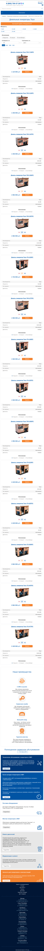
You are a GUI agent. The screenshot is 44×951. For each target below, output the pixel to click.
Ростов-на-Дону (22, 940)
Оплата (22, 889)
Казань (22, 926)
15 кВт (24, 29)
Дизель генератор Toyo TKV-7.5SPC (22, 52)
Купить (27, 72)
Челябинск (22, 907)
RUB (3, 45)
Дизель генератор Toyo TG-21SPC (22, 462)
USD (7, 45)
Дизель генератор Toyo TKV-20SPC (22, 421)
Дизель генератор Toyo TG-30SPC (22, 544)
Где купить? (22, 887)
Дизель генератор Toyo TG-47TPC (22, 626)
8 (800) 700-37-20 (13, 4)
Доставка (22, 890)
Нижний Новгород (22, 931)
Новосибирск (22, 917)
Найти (42, 8)
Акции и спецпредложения (22, 884)
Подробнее (6, 768)
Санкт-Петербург (22, 903)
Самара (22, 935)
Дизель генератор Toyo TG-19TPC (22, 380)
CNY (13, 45)
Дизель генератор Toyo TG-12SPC (22, 257)
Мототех (2, 3)
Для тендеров (22, 894)
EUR (10, 45)
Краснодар (22, 912)
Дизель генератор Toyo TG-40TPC (22, 585)
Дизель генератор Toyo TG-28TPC (22, 503)
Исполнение (22, 86)
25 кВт (13, 31)
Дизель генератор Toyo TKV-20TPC (22, 216)
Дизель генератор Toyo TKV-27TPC (22, 298)
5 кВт (2, 29)
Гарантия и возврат (22, 892)
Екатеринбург (22, 921)
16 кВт (35, 29)
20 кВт (2, 31)
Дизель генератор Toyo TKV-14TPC (22, 134)
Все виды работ (23, 751)
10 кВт (13, 29)
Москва (22, 898)
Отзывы (22, 886)
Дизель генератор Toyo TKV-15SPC (22, 175)
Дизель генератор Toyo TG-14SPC (22, 339)
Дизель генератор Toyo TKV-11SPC (22, 93)
